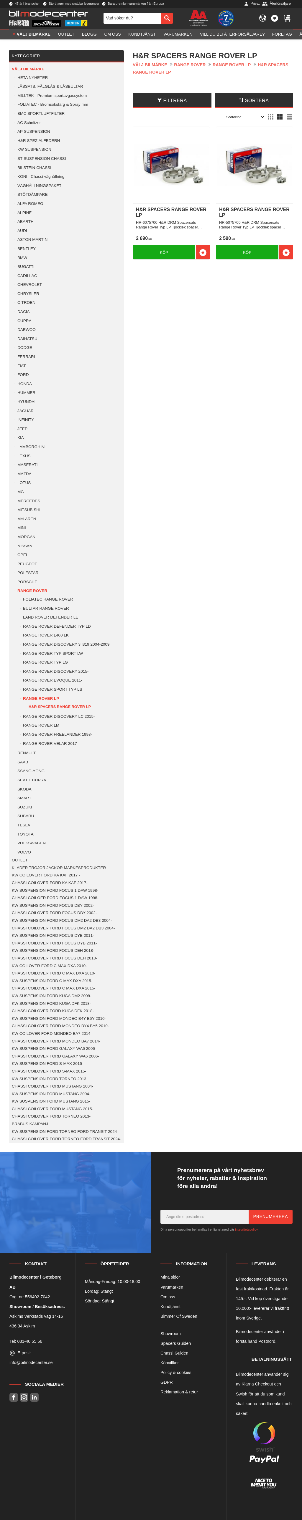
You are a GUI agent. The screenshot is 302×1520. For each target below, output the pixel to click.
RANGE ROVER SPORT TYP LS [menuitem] (52, 689)
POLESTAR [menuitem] (28, 573)
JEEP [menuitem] (22, 429)
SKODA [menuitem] (24, 789)
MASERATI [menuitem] (27, 465)
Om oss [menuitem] (112, 34)
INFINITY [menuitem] (25, 419)
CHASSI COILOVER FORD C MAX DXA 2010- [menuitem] (53, 973)
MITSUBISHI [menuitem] (28, 510)
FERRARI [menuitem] (26, 356)
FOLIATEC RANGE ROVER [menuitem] (48, 599)
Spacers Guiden (175, 1343)
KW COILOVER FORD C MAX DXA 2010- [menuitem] (49, 966)
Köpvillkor (169, 1362)
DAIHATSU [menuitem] (27, 339)
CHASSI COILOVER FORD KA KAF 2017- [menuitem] (50, 883)
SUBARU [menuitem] (25, 816)
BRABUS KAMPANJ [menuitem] (30, 1124)
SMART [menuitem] (24, 798)
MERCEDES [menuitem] (28, 501)
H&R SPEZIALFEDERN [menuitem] (38, 140)
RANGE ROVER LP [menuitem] (41, 698)
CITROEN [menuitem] (26, 302)
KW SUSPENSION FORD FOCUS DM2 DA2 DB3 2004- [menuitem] (62, 920)
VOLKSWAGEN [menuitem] (31, 843)
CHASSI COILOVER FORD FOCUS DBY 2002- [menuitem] (54, 913)
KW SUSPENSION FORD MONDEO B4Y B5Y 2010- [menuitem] (59, 1018)
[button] (274, 18)
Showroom (170, 1333)
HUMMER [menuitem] (26, 392)
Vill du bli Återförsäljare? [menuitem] (232, 34)
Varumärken (171, 1287)
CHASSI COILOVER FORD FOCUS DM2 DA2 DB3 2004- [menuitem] (63, 928)
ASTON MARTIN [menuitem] (32, 239)
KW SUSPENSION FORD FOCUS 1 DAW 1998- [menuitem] (55, 890)
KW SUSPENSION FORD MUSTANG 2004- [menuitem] (51, 1094)
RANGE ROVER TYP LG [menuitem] (45, 662)
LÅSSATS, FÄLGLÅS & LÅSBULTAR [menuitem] (50, 86)
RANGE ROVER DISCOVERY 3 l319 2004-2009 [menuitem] (66, 644)
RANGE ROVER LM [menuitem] (41, 725)
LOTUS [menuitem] (24, 482)
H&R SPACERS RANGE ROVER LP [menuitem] (60, 707)
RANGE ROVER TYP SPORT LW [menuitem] (53, 653)
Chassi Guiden (174, 1353)
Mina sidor (170, 1277)
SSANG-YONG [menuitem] (31, 771)
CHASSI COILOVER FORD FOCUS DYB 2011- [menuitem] (54, 943)
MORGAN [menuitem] (26, 537)
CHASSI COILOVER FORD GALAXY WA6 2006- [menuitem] (55, 1056)
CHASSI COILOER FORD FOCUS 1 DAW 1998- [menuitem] (55, 898)
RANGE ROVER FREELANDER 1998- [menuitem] (57, 734)
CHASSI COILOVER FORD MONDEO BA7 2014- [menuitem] (56, 1041)
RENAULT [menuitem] (26, 753)
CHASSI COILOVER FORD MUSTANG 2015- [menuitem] (52, 1109)
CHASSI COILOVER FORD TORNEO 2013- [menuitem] (51, 1116)
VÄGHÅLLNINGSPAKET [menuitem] (39, 185)
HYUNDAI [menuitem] (26, 402)
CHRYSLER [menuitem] (28, 293)
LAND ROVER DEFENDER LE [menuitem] (50, 617)
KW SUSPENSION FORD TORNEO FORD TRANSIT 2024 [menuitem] (64, 1131)
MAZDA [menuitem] (24, 474)
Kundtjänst (170, 1306)
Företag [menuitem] (282, 34)
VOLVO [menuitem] (24, 852)
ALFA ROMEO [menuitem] (30, 203)
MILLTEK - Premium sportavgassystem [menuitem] (52, 95)
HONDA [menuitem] (24, 384)
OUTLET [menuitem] (66, 34)
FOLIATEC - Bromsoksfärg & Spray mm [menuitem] (52, 104)
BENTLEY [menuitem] (26, 248)
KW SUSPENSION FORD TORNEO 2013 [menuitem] (49, 1079)
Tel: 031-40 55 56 (25, 1341)
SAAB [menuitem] (22, 762)
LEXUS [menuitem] (24, 456)
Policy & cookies (175, 1372)
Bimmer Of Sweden (178, 1316)
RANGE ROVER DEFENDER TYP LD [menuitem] (57, 626)
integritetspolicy (246, 1229)
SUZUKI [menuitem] (24, 807)
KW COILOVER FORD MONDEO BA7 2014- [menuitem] (52, 1033)
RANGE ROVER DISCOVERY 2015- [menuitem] (55, 671)
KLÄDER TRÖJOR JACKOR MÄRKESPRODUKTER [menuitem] (59, 868)
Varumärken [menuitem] (177, 34)
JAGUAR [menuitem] (25, 411)
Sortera (257, 100)
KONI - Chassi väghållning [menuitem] (40, 176)
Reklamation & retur (179, 1392)
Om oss (167, 1296)
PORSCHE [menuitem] (27, 582)
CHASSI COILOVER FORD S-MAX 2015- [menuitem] (49, 1071)
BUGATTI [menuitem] (26, 266)
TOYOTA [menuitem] (25, 834)
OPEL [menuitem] (22, 555)
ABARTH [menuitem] (25, 221)
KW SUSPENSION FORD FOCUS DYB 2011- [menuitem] (53, 935)
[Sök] (167, 18)
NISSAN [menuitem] (24, 546)
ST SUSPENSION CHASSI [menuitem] (41, 158)
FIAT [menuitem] (21, 366)
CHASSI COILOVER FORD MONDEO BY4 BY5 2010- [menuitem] (60, 1026)
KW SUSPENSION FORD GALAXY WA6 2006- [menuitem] (54, 1048)
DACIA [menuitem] (23, 311)
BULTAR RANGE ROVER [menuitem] (46, 608)
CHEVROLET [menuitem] (29, 284)
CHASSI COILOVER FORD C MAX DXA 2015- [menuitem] (53, 988)
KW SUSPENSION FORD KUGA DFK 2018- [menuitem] (51, 1003)
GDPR (166, 1382)
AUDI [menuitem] (22, 230)
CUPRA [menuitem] (24, 321)
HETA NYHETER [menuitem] (32, 77)
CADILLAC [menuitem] (27, 275)
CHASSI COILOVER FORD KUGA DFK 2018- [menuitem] (53, 1011)
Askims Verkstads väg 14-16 (36, 1316)
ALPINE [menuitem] (24, 212)
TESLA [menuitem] (23, 825)
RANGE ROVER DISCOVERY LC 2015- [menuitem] (59, 716)
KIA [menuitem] (20, 437)
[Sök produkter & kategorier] (132, 18)
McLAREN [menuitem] (26, 519)
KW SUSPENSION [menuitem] (34, 149)
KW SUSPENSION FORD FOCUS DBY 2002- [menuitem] (53, 905)
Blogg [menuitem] (89, 34)
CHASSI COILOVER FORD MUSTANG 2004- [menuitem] (52, 1086)
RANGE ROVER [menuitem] (32, 591)
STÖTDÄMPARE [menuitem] (32, 194)
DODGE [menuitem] (24, 347)
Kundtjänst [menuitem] (142, 34)
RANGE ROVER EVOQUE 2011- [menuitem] (52, 680)
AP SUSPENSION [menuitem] (33, 131)
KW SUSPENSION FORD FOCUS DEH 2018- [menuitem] (53, 950)
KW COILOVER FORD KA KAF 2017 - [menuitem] (46, 875)
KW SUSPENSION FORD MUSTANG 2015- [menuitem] (51, 1101)
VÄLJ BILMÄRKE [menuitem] (33, 34)
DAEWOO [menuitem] (26, 329)
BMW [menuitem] (22, 258)
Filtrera (175, 100)
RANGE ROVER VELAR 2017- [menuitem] (50, 743)
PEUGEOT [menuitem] (27, 564)
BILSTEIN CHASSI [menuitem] (34, 167)
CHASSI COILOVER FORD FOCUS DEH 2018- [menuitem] (54, 958)
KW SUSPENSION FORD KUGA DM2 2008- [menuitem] (51, 996)
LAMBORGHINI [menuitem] (31, 447)
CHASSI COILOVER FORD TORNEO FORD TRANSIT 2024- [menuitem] (66, 1139)
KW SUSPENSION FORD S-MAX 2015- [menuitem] (47, 1063)
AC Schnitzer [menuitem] (29, 122)
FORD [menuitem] (23, 374)
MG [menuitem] (20, 492)
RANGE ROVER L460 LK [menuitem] (46, 635)
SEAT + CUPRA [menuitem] (31, 780)
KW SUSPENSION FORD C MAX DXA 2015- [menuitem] (52, 981)
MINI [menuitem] (21, 528)
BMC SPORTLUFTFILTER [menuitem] (41, 113)
